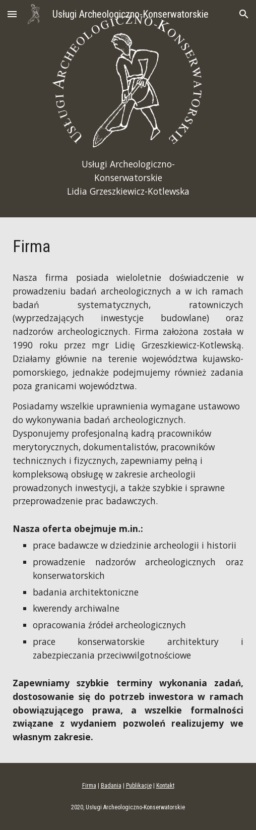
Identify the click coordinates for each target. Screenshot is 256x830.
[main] (127, 177)
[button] (12, 14)
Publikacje (139, 785)
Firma (89, 785)
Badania (111, 785)
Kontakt (165, 785)
